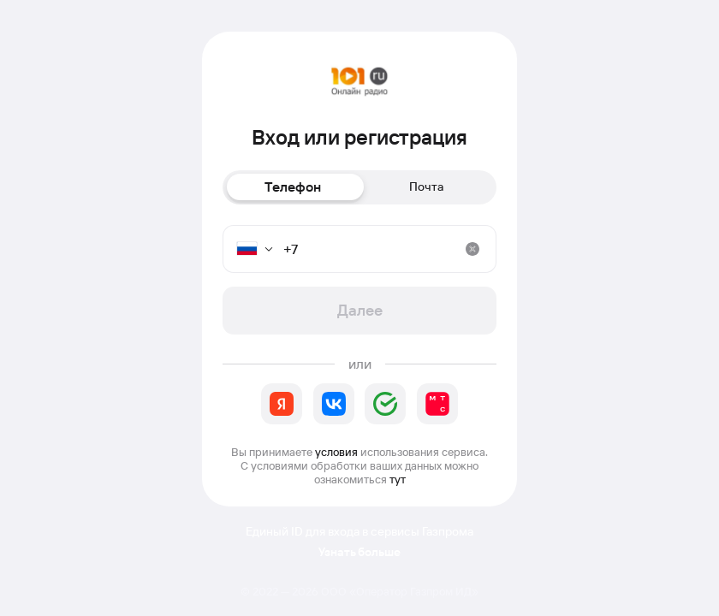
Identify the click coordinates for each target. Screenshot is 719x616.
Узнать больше (359, 552)
